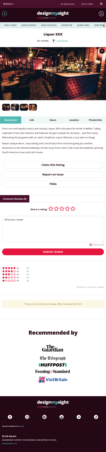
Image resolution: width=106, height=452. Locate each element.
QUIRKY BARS (83, 25)
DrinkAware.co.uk (9, 444)
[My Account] (101, 4)
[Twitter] (79, 417)
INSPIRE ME (66, 25)
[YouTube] (62, 417)
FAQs (53, 184)
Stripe (21, 426)
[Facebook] (10, 417)
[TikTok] (96, 417)
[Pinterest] (44, 417)
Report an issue (53, 174)
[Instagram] (27, 417)
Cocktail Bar (62, 41)
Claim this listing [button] (53, 165)
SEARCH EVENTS (28, 25)
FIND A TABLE (10, 25)
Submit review (53, 252)
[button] (53, 268)
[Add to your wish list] (102, 51)
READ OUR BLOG (49, 25)
